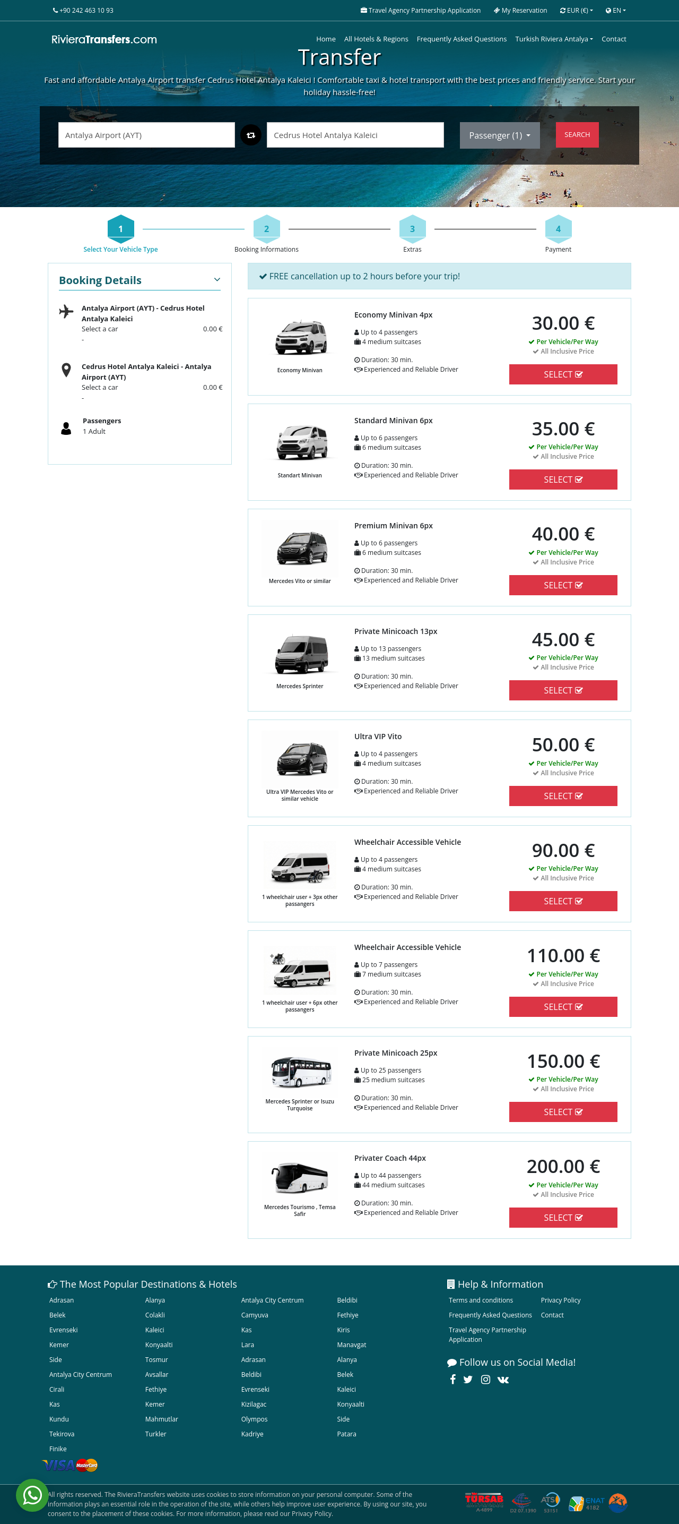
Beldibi (347, 1300)
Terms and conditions (481, 1300)
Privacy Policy (561, 1300)
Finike (58, 1448)
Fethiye (347, 1315)
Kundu (59, 1419)
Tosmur (156, 1359)
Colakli (155, 1315)
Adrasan (61, 1300)
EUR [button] (574, 10)
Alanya (155, 1300)
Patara (346, 1434)
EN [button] (613, 10)
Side (55, 1359)
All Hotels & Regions (376, 39)
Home (326, 39)
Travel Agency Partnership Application (487, 1334)
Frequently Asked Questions (462, 39)
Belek (57, 1315)
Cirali (56, 1389)
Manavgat (351, 1344)
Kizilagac (254, 1404)
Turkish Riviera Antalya (552, 39)
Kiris (343, 1329)
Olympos (254, 1419)
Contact (614, 39)
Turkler (156, 1434)
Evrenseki (63, 1329)
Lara (248, 1344)
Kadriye (252, 1434)
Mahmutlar (161, 1419)
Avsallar (157, 1374)
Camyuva (254, 1315)
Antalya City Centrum (272, 1300)
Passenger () (497, 135)
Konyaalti (159, 1344)
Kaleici (154, 1329)
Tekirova (61, 1434)
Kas (246, 1329)
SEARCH (577, 134)
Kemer (59, 1344)
